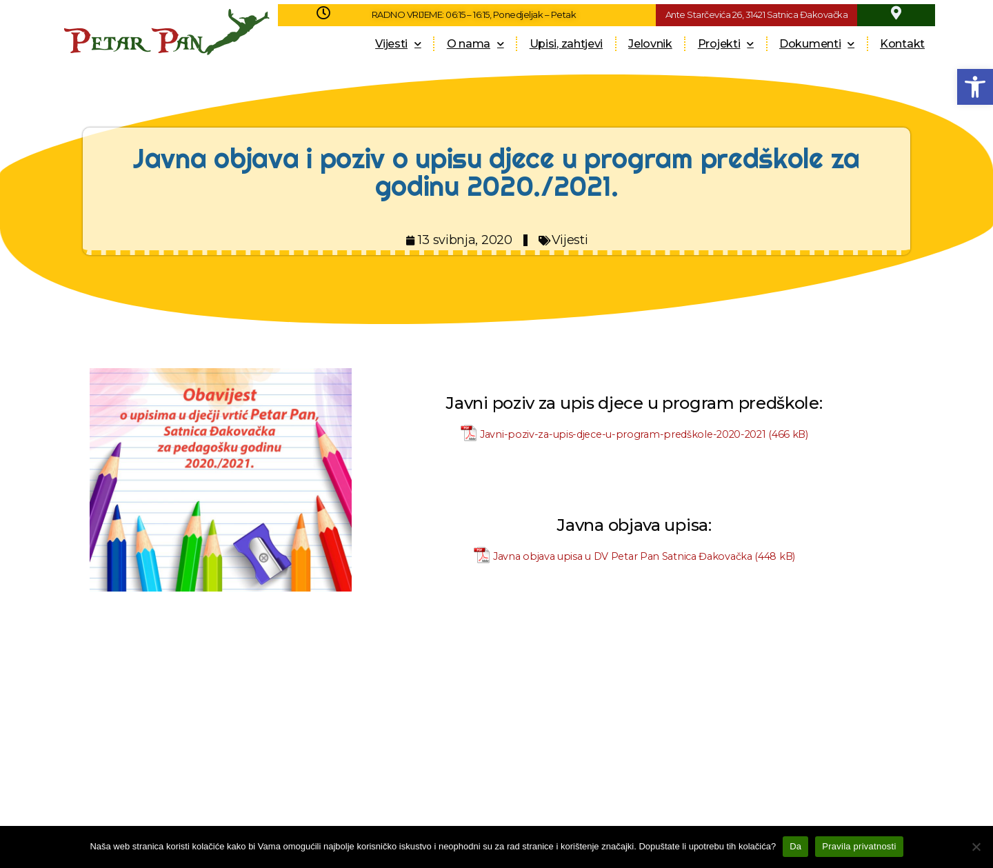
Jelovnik (650, 43)
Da (795, 846)
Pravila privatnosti (859, 846)
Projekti (726, 43)
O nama (475, 43)
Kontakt (902, 43)
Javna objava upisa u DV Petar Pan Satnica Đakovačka (622, 556)
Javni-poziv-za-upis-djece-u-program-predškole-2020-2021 (623, 434)
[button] (975, 87)
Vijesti (398, 43)
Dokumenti (816, 43)
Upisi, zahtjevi (566, 43)
